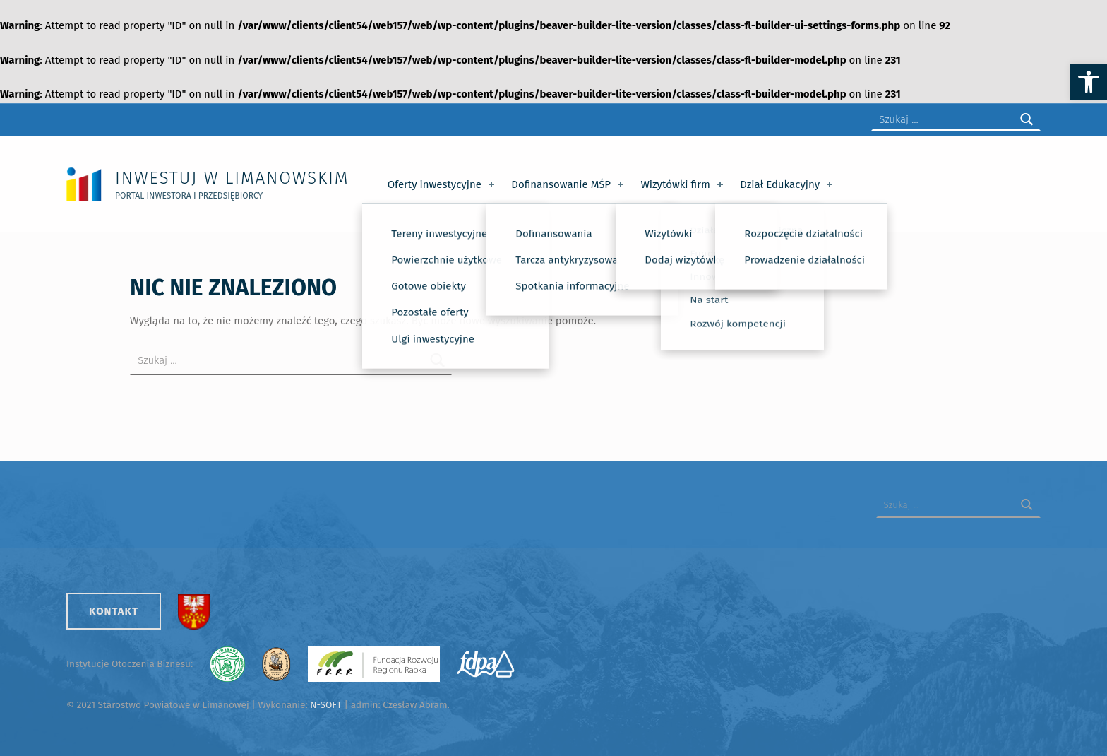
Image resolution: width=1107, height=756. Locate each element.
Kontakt (113, 611)
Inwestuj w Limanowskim (232, 177)
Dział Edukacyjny (787, 184)
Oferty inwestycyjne (442, 184)
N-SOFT (327, 705)
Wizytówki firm (682, 184)
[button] (1088, 82)
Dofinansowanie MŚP (568, 184)
